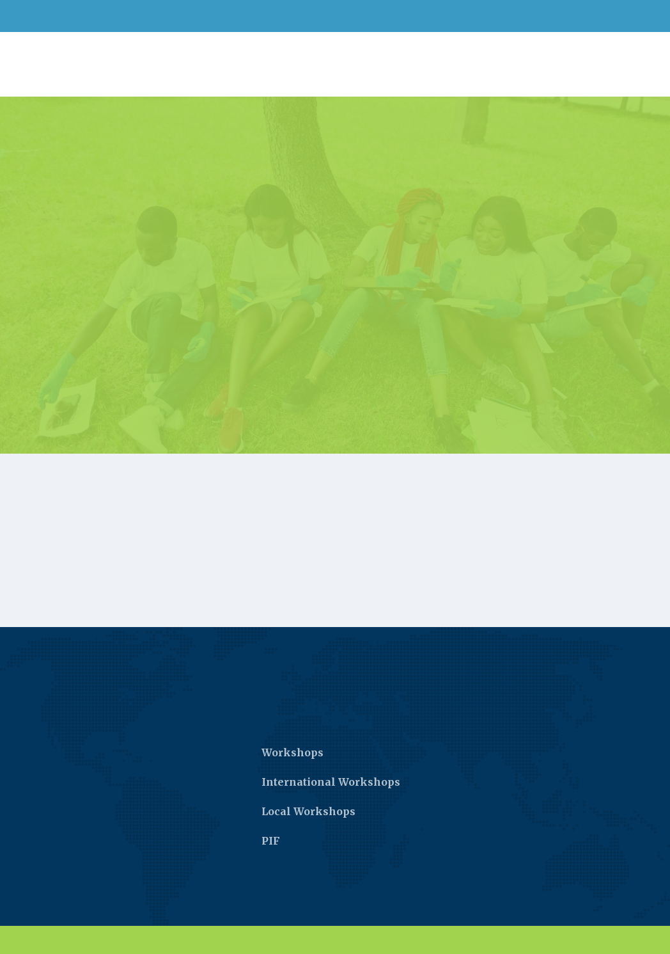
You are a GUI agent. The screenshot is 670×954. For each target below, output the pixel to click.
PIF (270, 840)
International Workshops (330, 781)
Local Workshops (308, 811)
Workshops (292, 752)
